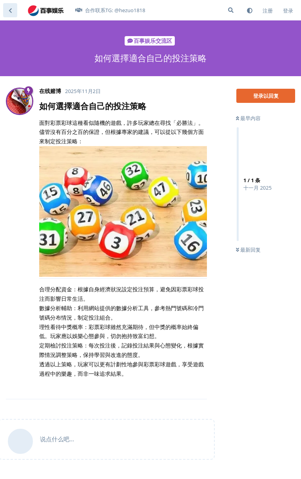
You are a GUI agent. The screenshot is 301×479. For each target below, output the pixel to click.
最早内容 (248, 118)
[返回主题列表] (10, 10)
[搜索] (231, 10)
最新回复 (248, 249)
